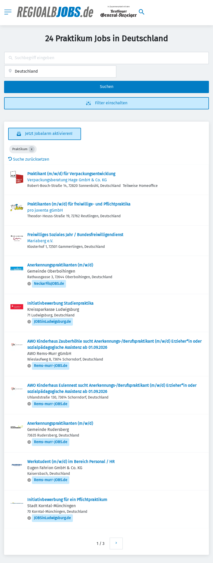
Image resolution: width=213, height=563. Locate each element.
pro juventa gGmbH (45, 210)
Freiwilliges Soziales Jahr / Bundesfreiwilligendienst (75, 234)
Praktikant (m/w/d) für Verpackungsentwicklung (71, 173)
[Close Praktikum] (32, 149)
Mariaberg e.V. (40, 240)
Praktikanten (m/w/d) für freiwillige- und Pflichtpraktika (78, 204)
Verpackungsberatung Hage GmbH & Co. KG (67, 179)
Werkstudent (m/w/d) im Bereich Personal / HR (71, 461)
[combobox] (106, 58)
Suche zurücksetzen (28, 159)
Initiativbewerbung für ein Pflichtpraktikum (67, 499)
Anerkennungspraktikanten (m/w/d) (60, 265)
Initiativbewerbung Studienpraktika (60, 303)
